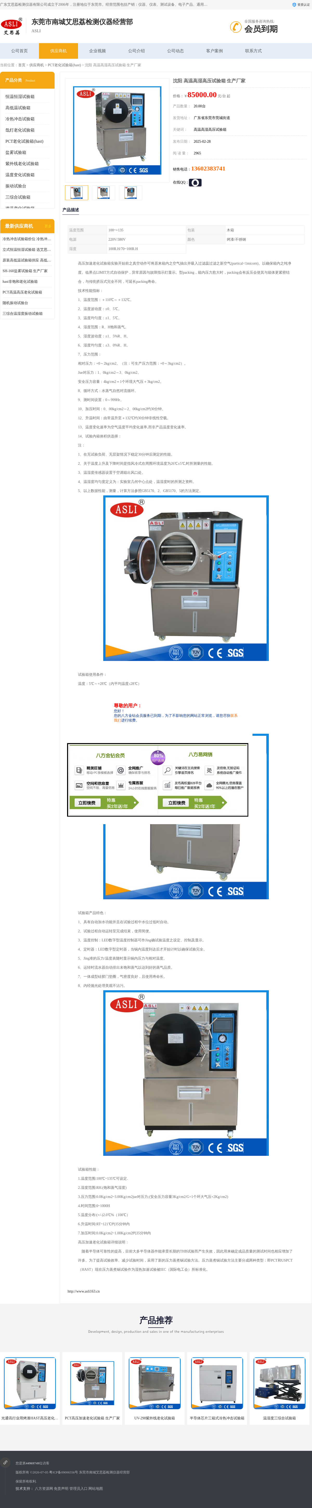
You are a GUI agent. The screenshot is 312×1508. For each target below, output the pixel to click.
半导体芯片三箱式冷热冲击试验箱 (217, 1418)
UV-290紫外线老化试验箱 (154, 1418)
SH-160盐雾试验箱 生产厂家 (25, 271)
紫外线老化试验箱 (22, 163)
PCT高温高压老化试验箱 (22, 292)
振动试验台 (15, 186)
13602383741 (208, 168)
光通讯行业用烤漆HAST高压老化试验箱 (33, 1418)
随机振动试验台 (15, 303)
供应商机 (58, 51)
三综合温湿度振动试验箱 (23, 314)
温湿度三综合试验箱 (279, 1418)
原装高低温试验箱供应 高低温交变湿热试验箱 (27, 260)
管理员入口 (78, 1489)
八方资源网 (44, 1489)
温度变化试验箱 (20, 175)
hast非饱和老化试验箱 (20, 282)
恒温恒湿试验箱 (20, 96)
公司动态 (175, 51)
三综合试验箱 (17, 197)
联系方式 (253, 51)
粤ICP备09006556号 (63, 1472)
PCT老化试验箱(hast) (64, 65)
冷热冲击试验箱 (20, 119)
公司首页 (19, 51)
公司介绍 (136, 51)
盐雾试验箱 (15, 152)
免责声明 (61, 1489)
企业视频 (97, 51)
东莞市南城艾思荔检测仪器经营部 (104, 1472)
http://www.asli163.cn (84, 1291)
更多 (48, 226)
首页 (21, 65)
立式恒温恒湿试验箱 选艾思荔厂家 (27, 250)
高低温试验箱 (17, 108)
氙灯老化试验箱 (20, 130)
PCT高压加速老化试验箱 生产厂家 (92, 1418)
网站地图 (95, 1489)
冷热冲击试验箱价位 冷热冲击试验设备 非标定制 (27, 239)
